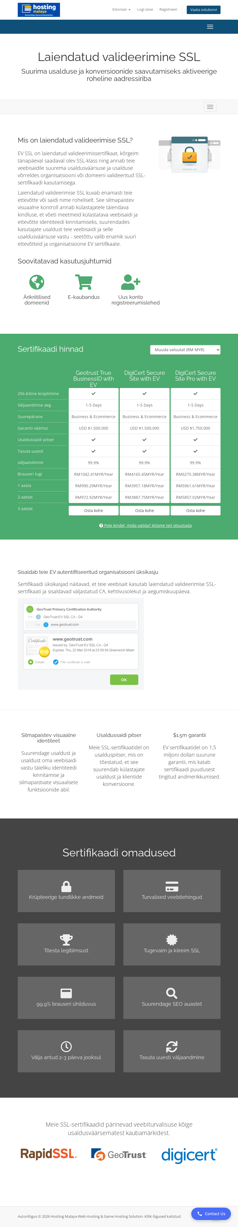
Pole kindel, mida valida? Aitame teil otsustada (145, 525)
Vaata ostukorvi (203, 9)
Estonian (121, 9)
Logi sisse (145, 9)
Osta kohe (93, 510)
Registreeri (168, 9)
